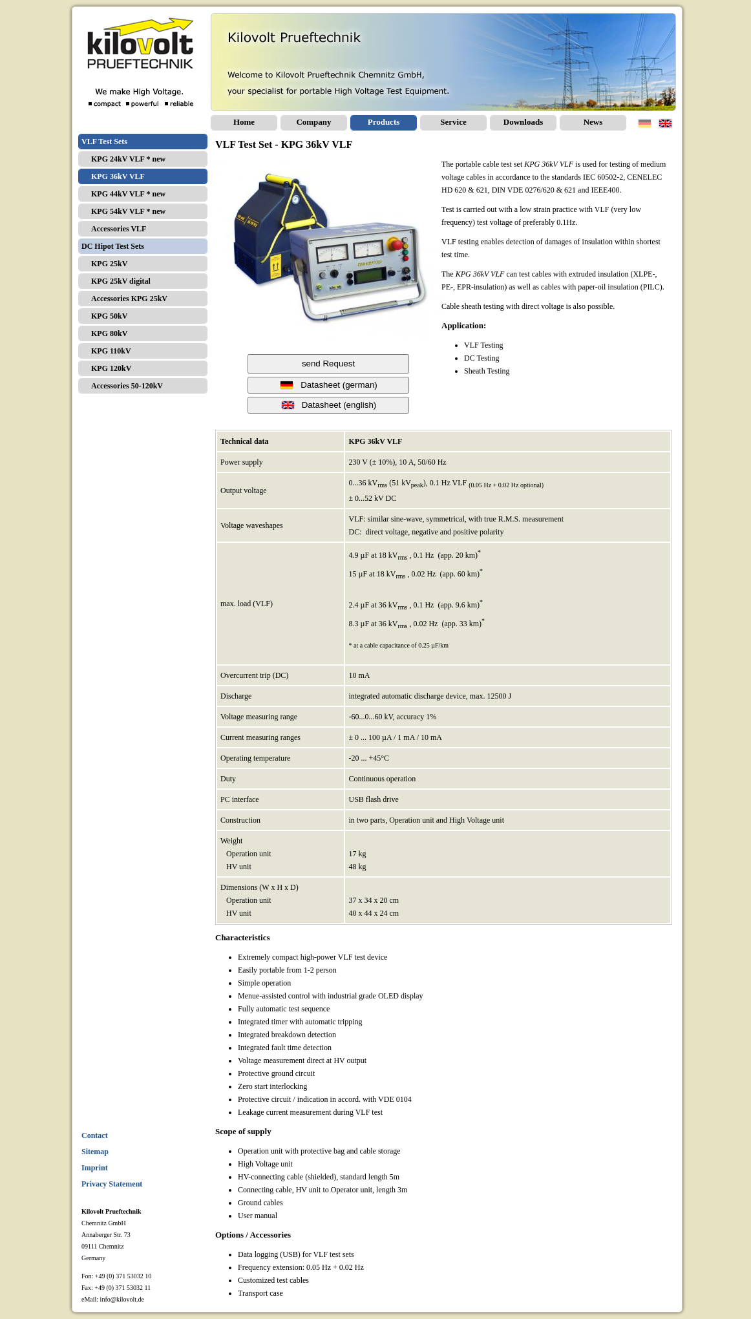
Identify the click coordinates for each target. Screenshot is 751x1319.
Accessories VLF (118, 228)
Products (384, 122)
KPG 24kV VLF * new (128, 159)
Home (244, 122)
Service (453, 122)
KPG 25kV (109, 263)
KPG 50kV (109, 316)
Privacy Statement (111, 1183)
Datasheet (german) (328, 385)
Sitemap (95, 1151)
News (593, 122)
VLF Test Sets (104, 141)
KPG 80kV (109, 333)
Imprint (94, 1167)
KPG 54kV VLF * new (128, 211)
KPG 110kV (111, 350)
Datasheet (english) (328, 405)
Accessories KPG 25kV (129, 298)
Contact (94, 1135)
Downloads (523, 122)
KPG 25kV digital (121, 281)
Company (313, 122)
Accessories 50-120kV (127, 385)
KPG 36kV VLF (118, 176)
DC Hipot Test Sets (112, 246)
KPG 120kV (111, 368)
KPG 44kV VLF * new (128, 193)
